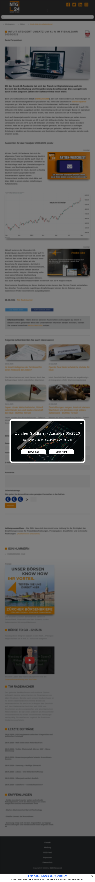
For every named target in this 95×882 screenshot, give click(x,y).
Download (33, 451)
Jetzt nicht (61, 451)
